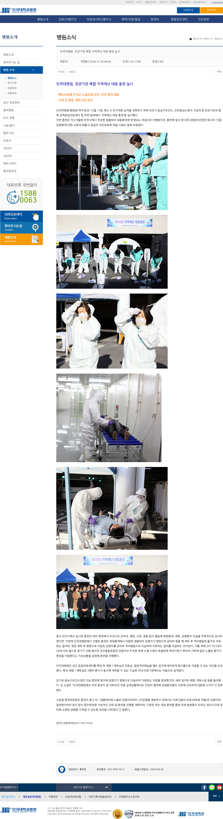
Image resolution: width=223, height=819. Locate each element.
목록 (219, 72)
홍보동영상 (10, 171)
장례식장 (163, 2)
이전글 (61, 72)
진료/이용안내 (67, 19)
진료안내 (188, 10)
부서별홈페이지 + (9, 787)
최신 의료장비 (11, 102)
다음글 (71, 72)
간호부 (173, 2)
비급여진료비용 (73, 797)
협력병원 (8, 110)
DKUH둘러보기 (199, 2)
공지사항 (12, 83)
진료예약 (212, 10)
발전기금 (8, 133)
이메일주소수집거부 (129, 797)
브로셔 (7, 140)
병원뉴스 (12, 78)
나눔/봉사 (9, 125)
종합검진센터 (151, 2)
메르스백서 (10, 163)
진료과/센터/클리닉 (99, 19)
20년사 (7, 155)
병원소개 (42, 19)
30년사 (7, 148)
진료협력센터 (184, 2)
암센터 (156, 19)
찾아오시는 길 (11, 62)
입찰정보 (12, 88)
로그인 (139, 2)
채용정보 (12, 93)
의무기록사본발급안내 (100, 797)
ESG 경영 (9, 117)
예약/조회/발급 (130, 19)
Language (217, 2)
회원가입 (129, 2)
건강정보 (203, 19)
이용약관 (53, 797)
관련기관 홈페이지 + (84, 787)
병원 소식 (9, 70)
